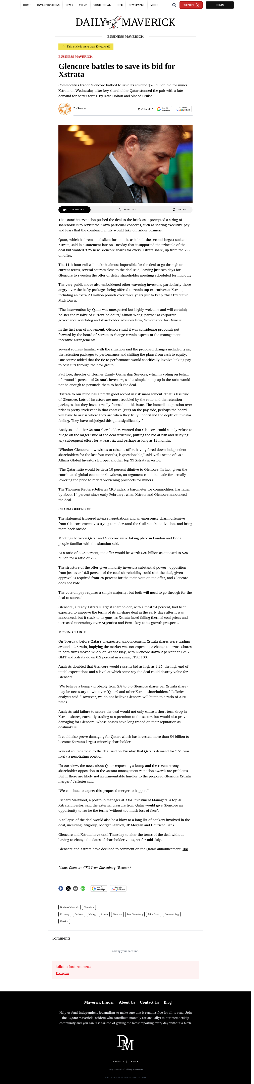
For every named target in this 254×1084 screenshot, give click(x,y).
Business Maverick (69, 907)
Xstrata (104, 914)
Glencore (117, 914)
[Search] (174, 5)
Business (79, 914)
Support (191, 5)
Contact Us (149, 1002)
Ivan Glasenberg (135, 914)
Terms (133, 1061)
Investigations (48, 5)
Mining (92, 914)
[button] (164, 109)
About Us (127, 1002)
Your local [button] (102, 5)
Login (220, 5)
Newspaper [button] (137, 5)
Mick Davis (153, 914)
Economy (64, 914)
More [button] (154, 5)
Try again (62, 973)
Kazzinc (64, 921)
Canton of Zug (172, 914)
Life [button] (120, 5)
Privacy (118, 1061)
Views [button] (83, 5)
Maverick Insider (99, 1002)
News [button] (69, 5)
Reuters (82, 108)
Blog (167, 1002)
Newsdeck (89, 907)
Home (27, 5)
